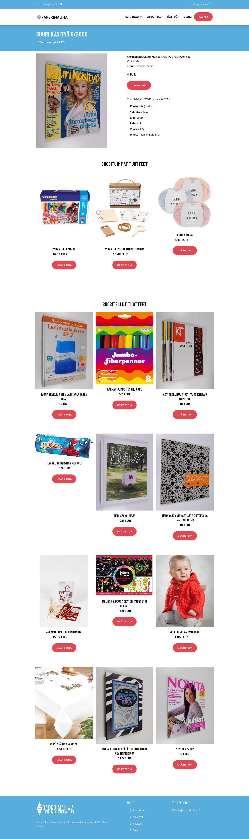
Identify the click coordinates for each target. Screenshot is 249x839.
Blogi (188, 17)
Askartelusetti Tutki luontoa (124, 249)
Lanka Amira (185, 235)
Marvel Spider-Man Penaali (64, 463)
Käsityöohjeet (182, 56)
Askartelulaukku (64, 249)
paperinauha (133, 17)
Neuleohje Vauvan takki (184, 632)
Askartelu (154, 17)
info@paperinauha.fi (200, 4)
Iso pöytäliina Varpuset (64, 744)
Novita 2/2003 (185, 749)
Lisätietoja (138, 85)
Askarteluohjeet (151, 56)
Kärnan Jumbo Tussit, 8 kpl (124, 389)
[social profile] (60, 4)
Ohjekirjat (133, 60)
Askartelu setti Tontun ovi (64, 632)
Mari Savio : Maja (124, 515)
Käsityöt (172, 17)
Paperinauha (140, 810)
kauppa (203, 16)
